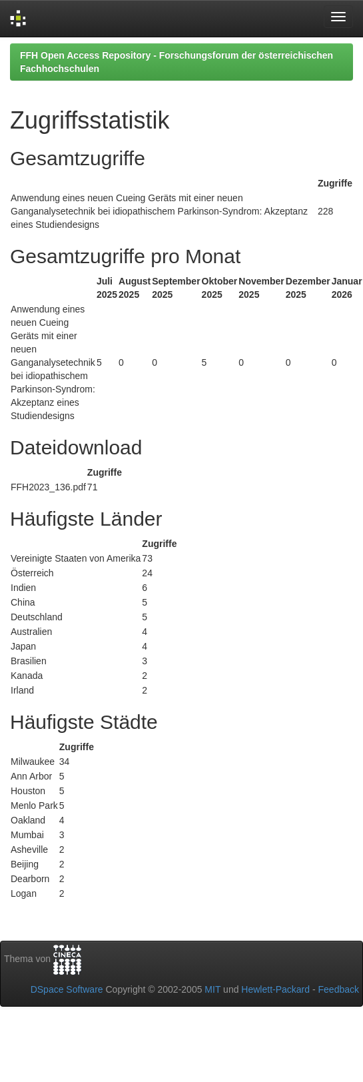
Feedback (338, 989)
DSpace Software (67, 989)
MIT (212, 989)
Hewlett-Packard (275, 989)
